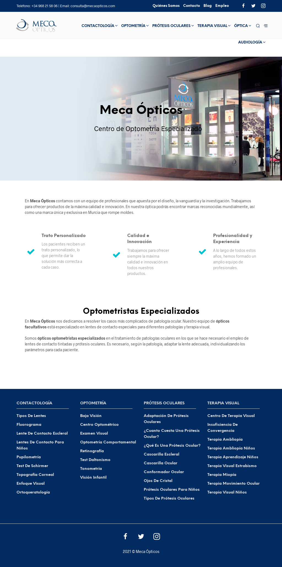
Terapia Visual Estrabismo (232, 466)
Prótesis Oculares (171, 26)
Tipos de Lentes (31, 416)
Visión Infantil (93, 478)
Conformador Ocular (164, 472)
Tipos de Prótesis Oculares (169, 499)
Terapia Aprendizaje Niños (232, 457)
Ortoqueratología (33, 492)
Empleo (222, 6)
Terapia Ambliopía (225, 440)
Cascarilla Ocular (160, 463)
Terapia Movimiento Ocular (233, 484)
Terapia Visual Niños (227, 492)
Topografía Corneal (35, 475)
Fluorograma (29, 425)
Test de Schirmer (32, 466)
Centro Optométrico (99, 425)
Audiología (250, 42)
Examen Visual (94, 434)
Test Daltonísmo (95, 460)
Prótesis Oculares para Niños (172, 490)
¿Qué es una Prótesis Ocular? (172, 446)
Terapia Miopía (221, 475)
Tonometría (91, 469)
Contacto (191, 6)
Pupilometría (29, 457)
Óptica (241, 26)
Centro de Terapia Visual (231, 416)
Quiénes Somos (166, 6)
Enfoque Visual (31, 484)
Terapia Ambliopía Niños (231, 448)
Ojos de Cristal (158, 481)
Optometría (133, 26)
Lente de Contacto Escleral (42, 434)
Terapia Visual (212, 26)
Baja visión (91, 416)
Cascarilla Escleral (161, 454)
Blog (208, 6)
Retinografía (92, 451)
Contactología (98, 26)
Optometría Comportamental (108, 442)
